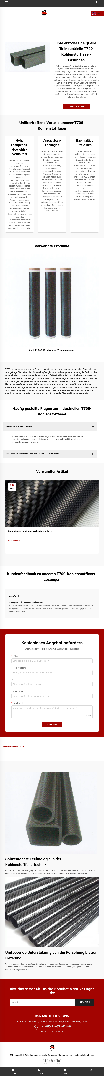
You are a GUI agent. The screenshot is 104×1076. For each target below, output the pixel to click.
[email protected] (55, 1031)
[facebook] (45, 1061)
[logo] (44, 13)
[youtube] (52, 1061)
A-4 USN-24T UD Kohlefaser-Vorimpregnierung (52, 350)
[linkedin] (58, 1061)
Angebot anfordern (76, 106)
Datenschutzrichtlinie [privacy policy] (84, 1055)
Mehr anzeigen (14, 541)
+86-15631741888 (58, 1026)
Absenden (52, 724)
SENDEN (84, 1002)
